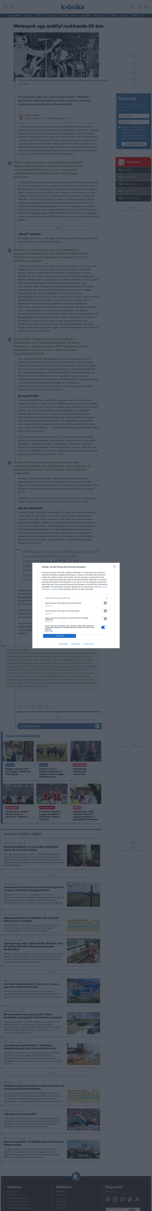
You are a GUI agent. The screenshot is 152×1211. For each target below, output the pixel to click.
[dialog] (76, 605)
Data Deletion (63, 644)
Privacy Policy (89, 644)
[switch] (104, 603)
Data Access (75, 644)
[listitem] (76, 598)
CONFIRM (59, 636)
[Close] (115, 567)
